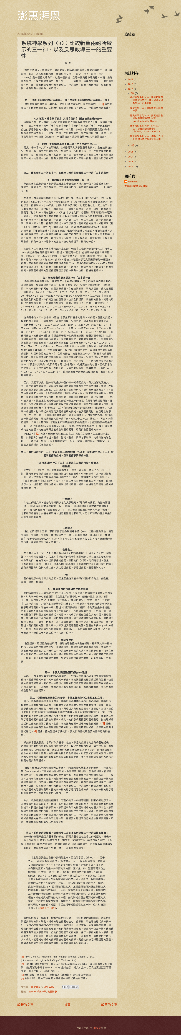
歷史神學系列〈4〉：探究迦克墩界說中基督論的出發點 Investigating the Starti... (146, 118)
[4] (35, 731)
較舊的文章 (109, 1005)
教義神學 (52, 991)
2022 (131, 79)
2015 (131, 151)
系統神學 (41, 991)
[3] (103, 723)
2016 (131, 89)
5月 (133, 145)
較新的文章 (25, 1005)
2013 (131, 161)
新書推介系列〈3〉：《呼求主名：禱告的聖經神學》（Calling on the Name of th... (146, 129)
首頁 (67, 1005)
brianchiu (133, 181)
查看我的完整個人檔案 (136, 186)
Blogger (96, 1028)
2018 (131, 84)
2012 (131, 166)
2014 (131, 156)
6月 (133, 93)
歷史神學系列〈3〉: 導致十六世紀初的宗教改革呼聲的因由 (146, 137)
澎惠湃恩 (38, 16)
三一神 (32, 991)
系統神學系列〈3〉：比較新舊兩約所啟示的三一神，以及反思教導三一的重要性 (146, 100)
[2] (37, 433)
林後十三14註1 (47, 908)
